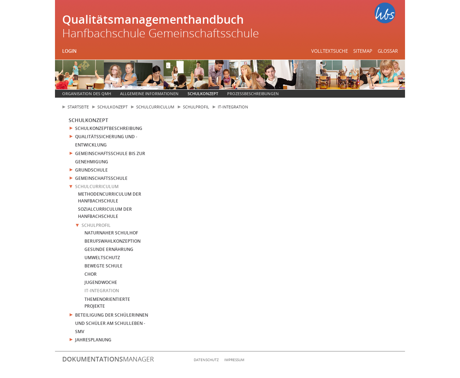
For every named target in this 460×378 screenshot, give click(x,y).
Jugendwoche (100, 282)
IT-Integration (233, 106)
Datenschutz (206, 359)
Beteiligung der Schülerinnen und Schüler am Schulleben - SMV (111, 323)
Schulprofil (196, 106)
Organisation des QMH (86, 93)
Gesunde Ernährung (108, 249)
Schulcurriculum (155, 106)
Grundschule (91, 170)
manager (108, 359)
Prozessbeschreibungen (253, 93)
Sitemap (362, 51)
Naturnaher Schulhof (111, 233)
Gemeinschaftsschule (101, 178)
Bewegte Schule (103, 266)
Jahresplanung (93, 340)
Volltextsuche (329, 51)
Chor (90, 274)
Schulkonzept (203, 93)
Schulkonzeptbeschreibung (108, 128)
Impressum (234, 359)
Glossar (388, 51)
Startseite (78, 106)
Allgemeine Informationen (149, 93)
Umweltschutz (102, 258)
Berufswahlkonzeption (112, 241)
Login (69, 51)
